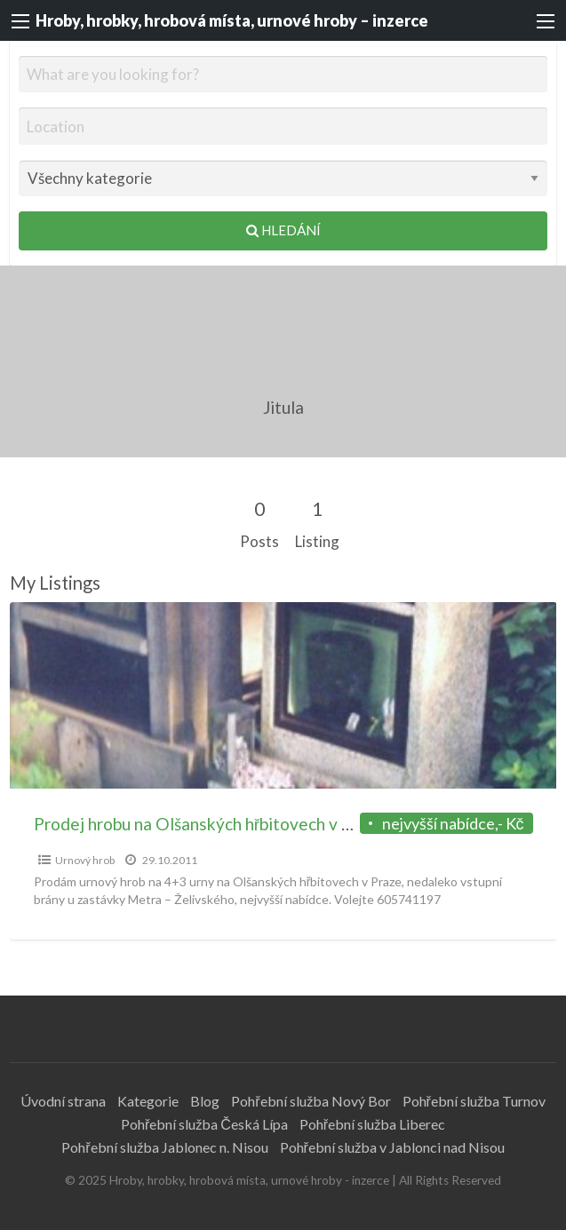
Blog (204, 1100)
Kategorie (148, 1100)
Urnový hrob (85, 860)
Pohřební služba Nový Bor (310, 1100)
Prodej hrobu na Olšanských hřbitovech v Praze (209, 823)
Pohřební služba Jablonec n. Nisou (164, 1147)
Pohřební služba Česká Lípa (204, 1123)
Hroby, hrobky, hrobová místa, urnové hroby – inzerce (232, 20)
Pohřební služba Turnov (474, 1100)
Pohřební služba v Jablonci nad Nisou (392, 1147)
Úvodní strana (63, 1100)
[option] (283, 771)
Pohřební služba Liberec (372, 1123)
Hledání (283, 230)
